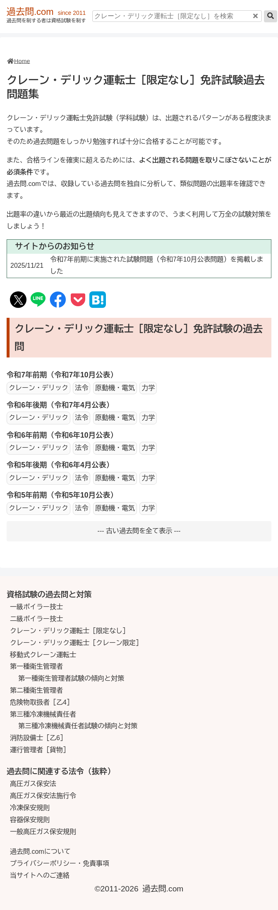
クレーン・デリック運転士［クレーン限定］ (76, 642)
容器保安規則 (30, 819)
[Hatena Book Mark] (97, 301)
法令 (81, 387)
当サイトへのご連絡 (40, 875)
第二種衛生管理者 (36, 690)
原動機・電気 (115, 387)
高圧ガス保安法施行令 (43, 795)
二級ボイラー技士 (36, 618)
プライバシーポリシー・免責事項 (59, 863)
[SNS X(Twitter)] (18, 301)
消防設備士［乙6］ (38, 737)
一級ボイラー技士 (36, 606)
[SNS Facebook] (58, 300)
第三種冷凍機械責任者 (43, 714)
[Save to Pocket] (78, 300)
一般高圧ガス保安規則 (43, 831)
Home (22, 61)
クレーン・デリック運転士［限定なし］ (69, 630)
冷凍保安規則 (30, 807)
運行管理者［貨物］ (40, 749)
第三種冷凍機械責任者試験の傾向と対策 (77, 725)
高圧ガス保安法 (33, 783)
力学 (148, 387)
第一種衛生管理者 (36, 666)
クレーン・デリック (38, 387)
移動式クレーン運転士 (43, 654)
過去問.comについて (40, 851)
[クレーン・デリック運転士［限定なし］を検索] (177, 16)
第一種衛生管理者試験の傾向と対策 (71, 678)
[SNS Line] (38, 301)
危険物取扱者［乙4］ (41, 702)
